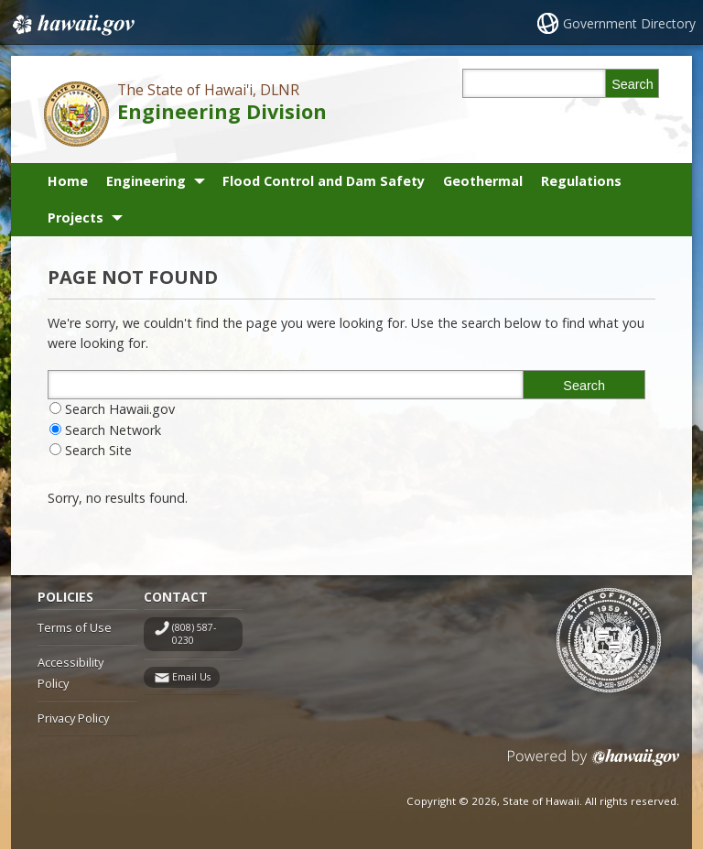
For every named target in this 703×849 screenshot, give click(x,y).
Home (68, 181)
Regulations (581, 181)
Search (632, 84)
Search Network (113, 430)
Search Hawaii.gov (120, 409)
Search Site (98, 450)
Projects (75, 217)
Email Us (191, 676)
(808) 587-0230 (194, 634)
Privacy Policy (73, 718)
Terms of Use (75, 627)
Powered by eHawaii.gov (593, 764)
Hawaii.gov (71, 24)
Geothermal (483, 181)
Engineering (146, 181)
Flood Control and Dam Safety (323, 181)
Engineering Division (222, 111)
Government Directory (629, 23)
